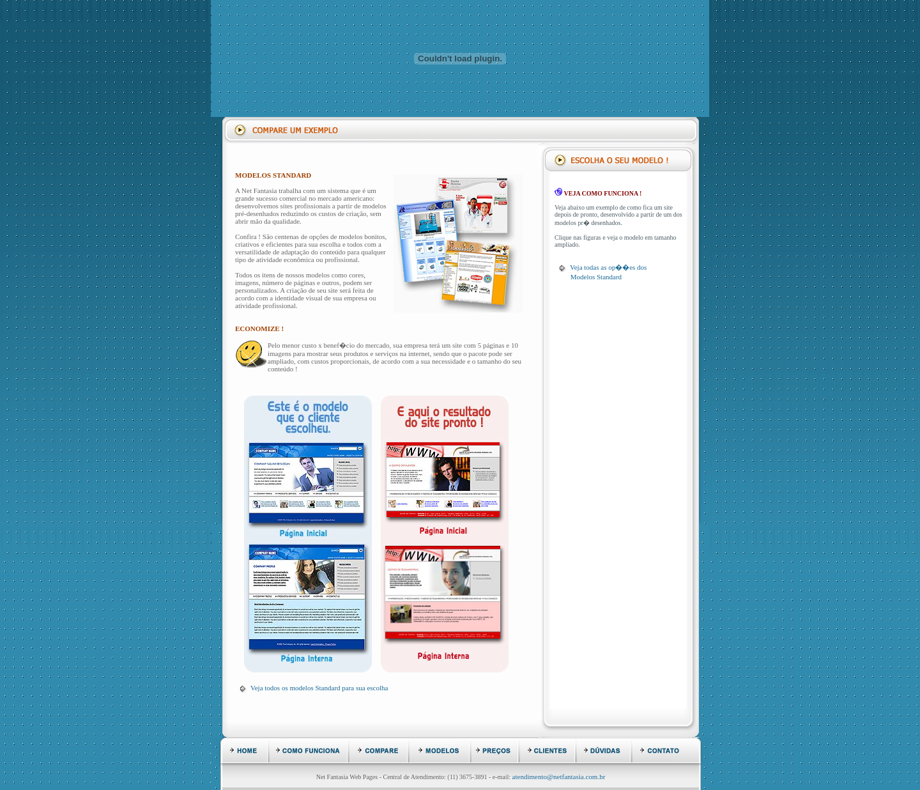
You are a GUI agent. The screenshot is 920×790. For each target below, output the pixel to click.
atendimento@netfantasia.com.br (559, 776)
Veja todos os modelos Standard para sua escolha (319, 688)
